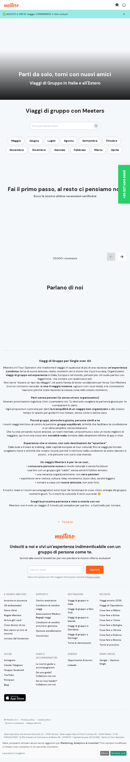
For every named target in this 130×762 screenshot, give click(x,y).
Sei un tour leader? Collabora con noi (46, 682)
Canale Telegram (13, 665)
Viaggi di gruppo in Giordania (78, 627)
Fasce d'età (10, 610)
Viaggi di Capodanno (111, 605)
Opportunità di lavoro (80, 660)
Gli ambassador (13, 605)
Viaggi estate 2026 (111, 600)
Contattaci (42, 635)
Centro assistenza (46, 600)
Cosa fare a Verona (110, 630)
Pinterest (9, 679)
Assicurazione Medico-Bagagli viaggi (48, 615)
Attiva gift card (12, 620)
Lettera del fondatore (16, 638)
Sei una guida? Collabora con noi (46, 674)
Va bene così (118, 753)
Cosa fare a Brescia (110, 639)
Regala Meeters (12, 615)
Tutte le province (109, 644)
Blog (6, 684)
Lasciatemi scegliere (13, 753)
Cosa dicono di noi (14, 625)
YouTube (9, 674)
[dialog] (65, 748)
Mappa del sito (34, 723)
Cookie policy (43, 719)
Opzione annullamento (48, 630)
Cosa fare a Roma (110, 615)
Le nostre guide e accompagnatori (45, 665)
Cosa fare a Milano (110, 610)
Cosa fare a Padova (111, 634)
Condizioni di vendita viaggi (48, 607)
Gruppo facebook (14, 670)
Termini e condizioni (14, 723)
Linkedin (72, 665)
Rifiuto (104, 753)
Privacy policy (93, 577)
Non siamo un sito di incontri (15, 631)
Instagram (9, 660)
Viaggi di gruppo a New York (80, 610)
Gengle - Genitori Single (109, 662)
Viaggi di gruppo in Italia (78, 602)
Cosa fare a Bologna (111, 625)
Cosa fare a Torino (110, 620)
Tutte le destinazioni (79, 642)
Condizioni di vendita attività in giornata (48, 624)
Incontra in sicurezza (15, 600)
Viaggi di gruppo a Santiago (78, 636)
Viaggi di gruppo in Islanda (78, 619)
